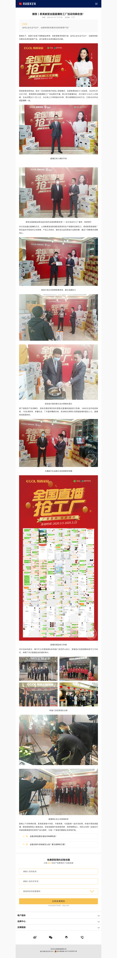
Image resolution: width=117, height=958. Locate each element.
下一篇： (44, 844)
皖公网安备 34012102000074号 (66, 951)
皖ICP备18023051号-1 (47, 951)
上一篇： (39, 836)
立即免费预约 (58, 901)
